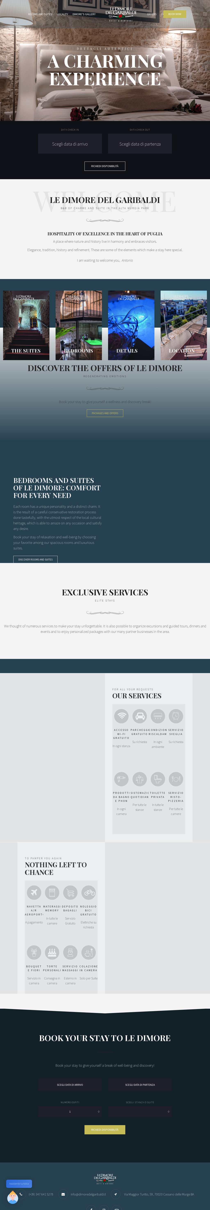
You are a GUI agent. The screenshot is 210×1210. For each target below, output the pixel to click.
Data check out (140, 129)
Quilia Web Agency (46, 1198)
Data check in (70, 129)
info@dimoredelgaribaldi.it (88, 1154)
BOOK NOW (174, 14)
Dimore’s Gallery (84, 14)
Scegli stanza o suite (140, 1061)
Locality (62, 14)
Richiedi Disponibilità (105, 166)
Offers (152, 14)
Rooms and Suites (40, 14)
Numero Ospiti (70, 1061)
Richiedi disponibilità (105, 1089)
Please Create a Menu (193, 1197)
